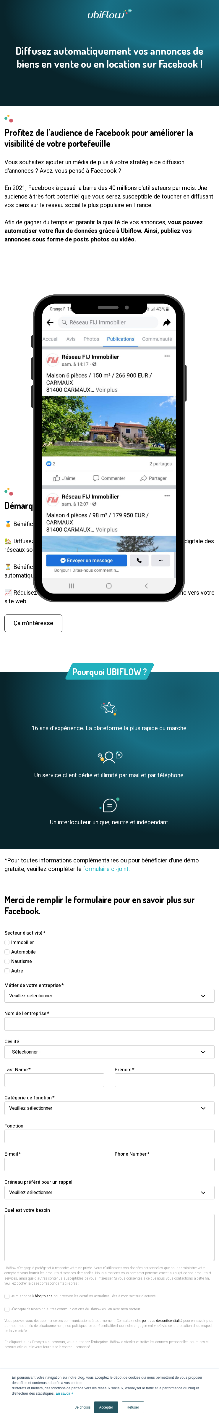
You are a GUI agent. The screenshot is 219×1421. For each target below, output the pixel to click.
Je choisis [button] (82, 1407)
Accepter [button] (106, 1407)
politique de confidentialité (162, 1320)
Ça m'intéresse (33, 633)
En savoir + (64, 1393)
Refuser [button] (133, 1407)
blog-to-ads (44, 1296)
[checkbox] (109, 957)
